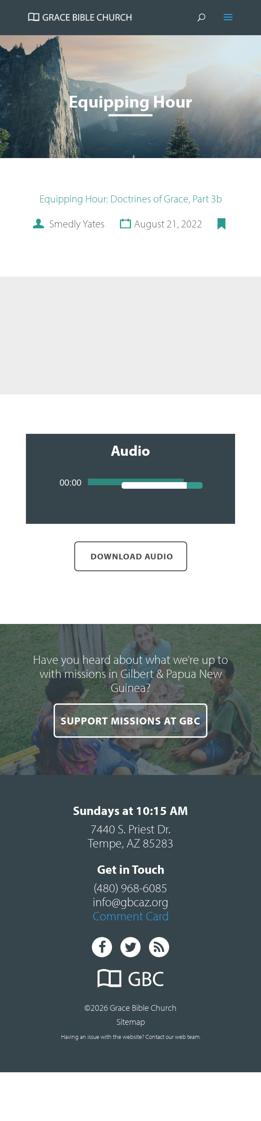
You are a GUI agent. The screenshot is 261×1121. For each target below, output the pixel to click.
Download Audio (130, 556)
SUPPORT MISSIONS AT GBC (130, 720)
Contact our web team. (172, 1037)
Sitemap (130, 1021)
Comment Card (131, 915)
